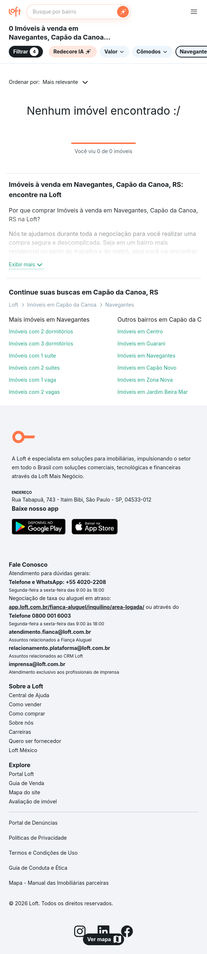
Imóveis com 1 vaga (32, 380)
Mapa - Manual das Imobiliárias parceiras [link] (59, 883)
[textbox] (78, 11)
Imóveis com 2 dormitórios (41, 331)
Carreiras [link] (20, 732)
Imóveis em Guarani (141, 343)
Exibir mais (26, 264)
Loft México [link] (23, 750)
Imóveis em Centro (140, 331)
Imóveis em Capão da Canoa (62, 305)
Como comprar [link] (27, 713)
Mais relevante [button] (60, 82)
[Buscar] (123, 12)
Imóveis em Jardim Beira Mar (152, 392)
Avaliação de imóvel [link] (33, 801)
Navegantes (119, 305)
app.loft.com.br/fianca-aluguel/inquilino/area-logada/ (76, 607)
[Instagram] (80, 932)
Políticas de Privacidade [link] (38, 838)
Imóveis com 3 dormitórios (41, 343)
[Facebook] (127, 932)
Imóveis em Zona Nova (145, 380)
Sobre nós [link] (21, 723)
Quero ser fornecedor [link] (35, 741)
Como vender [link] (25, 704)
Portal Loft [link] (21, 774)
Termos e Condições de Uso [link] (43, 853)
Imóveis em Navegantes (146, 355)
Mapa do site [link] (24, 792)
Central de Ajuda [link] (29, 695)
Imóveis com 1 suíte (32, 355)
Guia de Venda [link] (26, 783)
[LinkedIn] (103, 932)
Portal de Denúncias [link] (33, 823)
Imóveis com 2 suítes (34, 368)
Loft (13, 305)
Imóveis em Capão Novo (147, 368)
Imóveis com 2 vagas (34, 392)
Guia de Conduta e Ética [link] (38, 868)
